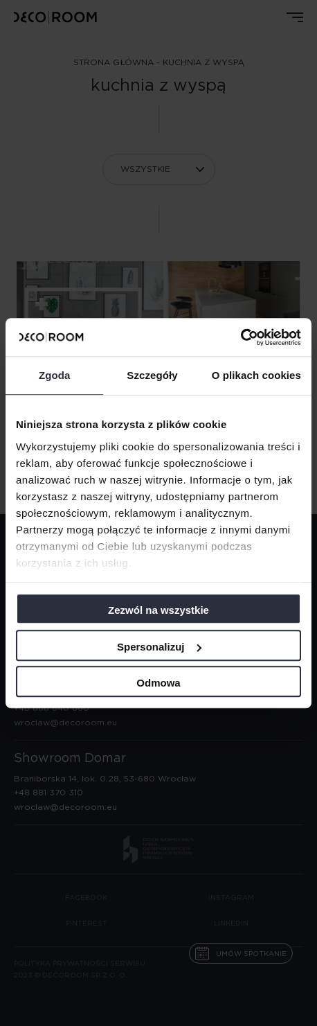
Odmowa (158, 683)
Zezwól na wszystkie (158, 610)
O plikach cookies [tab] (256, 375)
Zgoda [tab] (55, 375)
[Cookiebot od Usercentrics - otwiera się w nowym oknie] (240, 337)
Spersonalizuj (159, 647)
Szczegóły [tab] (152, 375)
